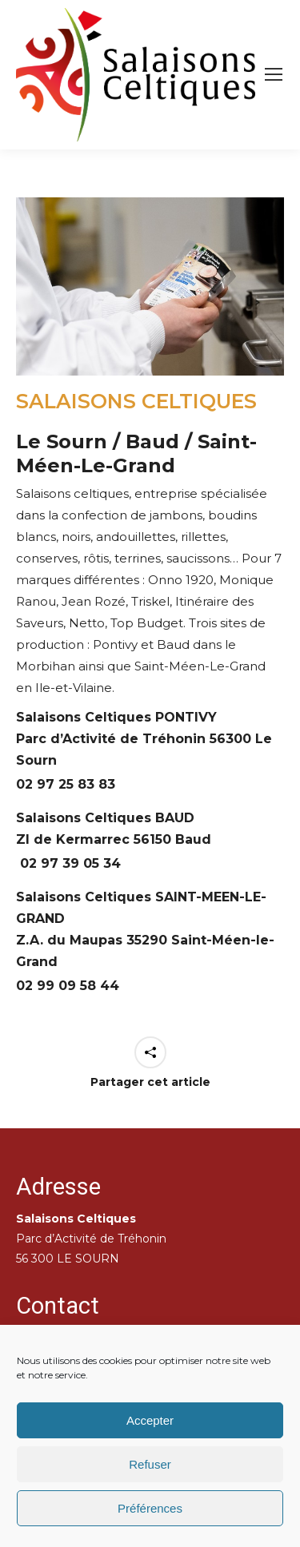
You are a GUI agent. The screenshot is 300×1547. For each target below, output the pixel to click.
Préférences (150, 1508)
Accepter (150, 1420)
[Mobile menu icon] (273, 74)
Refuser (150, 1464)
